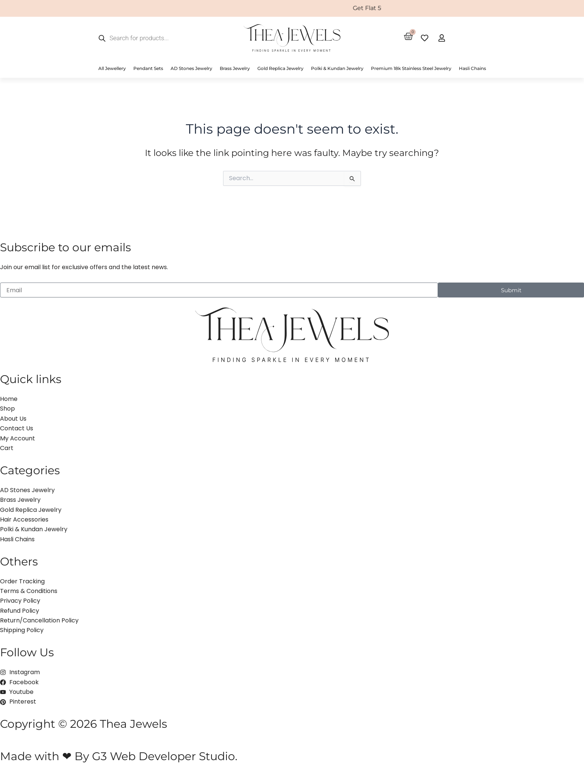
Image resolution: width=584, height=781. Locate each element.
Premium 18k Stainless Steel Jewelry (411, 68)
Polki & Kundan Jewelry (337, 68)
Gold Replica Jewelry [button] (280, 68)
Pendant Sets (148, 68)
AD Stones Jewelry (191, 68)
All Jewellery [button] (112, 68)
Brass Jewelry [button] (235, 68)
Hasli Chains (472, 68)
